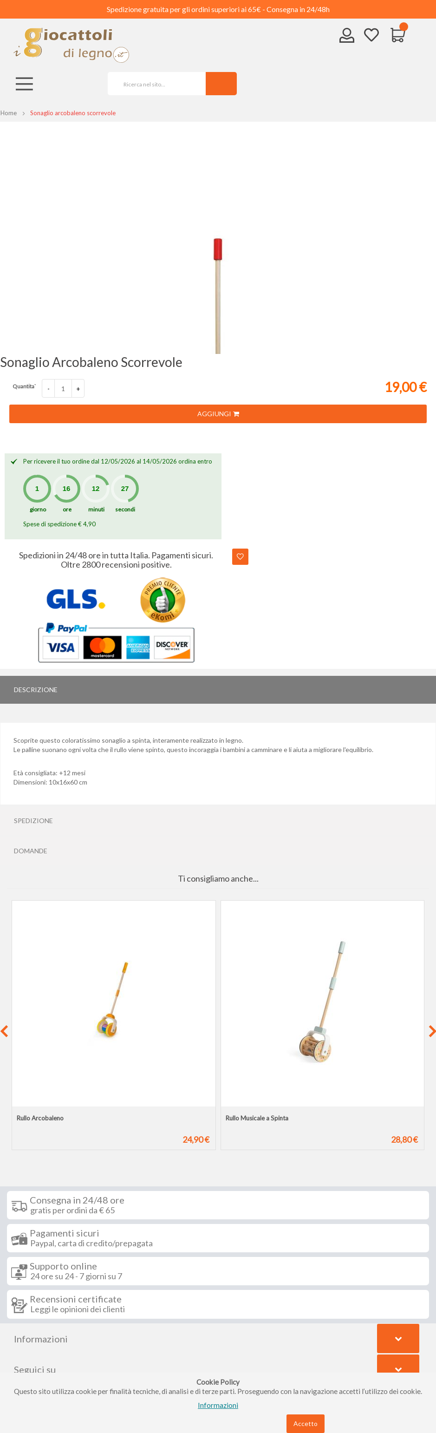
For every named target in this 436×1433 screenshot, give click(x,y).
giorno (38, 509)
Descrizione (36, 690)
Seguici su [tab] (35, 1369)
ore (67, 509)
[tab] (218, 690)
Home (8, 113)
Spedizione (33, 820)
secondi (125, 509)
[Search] (221, 83)
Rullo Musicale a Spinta (257, 1118)
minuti (96, 509)
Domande (30, 851)
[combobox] (153, 83)
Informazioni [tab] (41, 1338)
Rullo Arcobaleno (40, 1118)
